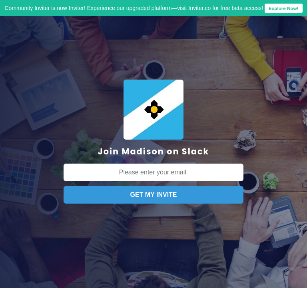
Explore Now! (283, 8)
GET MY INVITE (153, 194)
